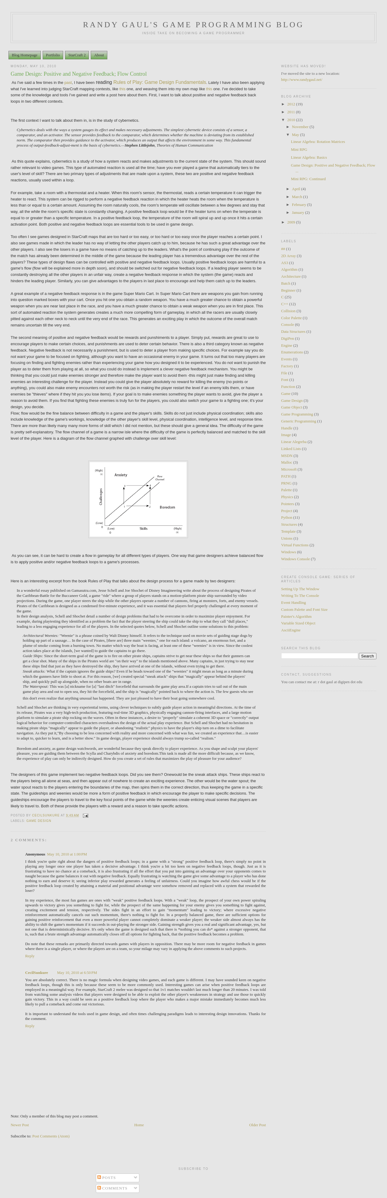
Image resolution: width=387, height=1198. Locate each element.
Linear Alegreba (294, 441)
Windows (288, 552)
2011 (291, 112)
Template (288, 531)
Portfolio (53, 55)
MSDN (287, 455)
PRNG (286, 483)
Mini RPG (299, 149)
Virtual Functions (295, 545)
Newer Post (20, 1125)
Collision (288, 311)
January (298, 212)
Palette (286, 490)
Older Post (257, 1125)
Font (284, 379)
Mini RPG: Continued (308, 179)
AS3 (284, 262)
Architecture (291, 276)
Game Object (291, 407)
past (68, 82)
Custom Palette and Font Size (304, 609)
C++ (284, 304)
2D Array (288, 255)
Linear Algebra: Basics (309, 157)
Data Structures (293, 331)
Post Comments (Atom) (51, 1136)
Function (288, 386)
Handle (287, 428)
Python (286, 517)
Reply (29, 956)
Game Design (38, 820)
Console (287, 324)
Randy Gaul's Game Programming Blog (193, 24)
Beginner (288, 290)
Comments (112, 1188)
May (296, 134)
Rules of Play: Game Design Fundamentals (159, 82)
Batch (285, 283)
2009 (291, 222)
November (301, 126)
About (99, 55)
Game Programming (297, 414)
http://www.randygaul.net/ (301, 79)
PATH (286, 476)
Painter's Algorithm (296, 616)
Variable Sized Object (298, 623)
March (297, 196)
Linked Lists (291, 448)
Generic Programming (298, 421)
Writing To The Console (300, 595)
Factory (287, 366)
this (122, 89)
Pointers (287, 503)
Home (139, 1125)
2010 (291, 119)
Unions (287, 538)
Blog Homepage (24, 55)
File (284, 373)
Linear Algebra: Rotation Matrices (318, 141)
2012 (291, 104)
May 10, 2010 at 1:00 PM (67, 854)
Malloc (286, 462)
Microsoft (289, 469)
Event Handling (293, 602)
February (299, 204)
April (296, 189)
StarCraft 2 (77, 55)
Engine (286, 345)
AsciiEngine (291, 630)
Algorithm (289, 269)
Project (286, 510)
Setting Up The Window (300, 589)
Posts (106, 1177)
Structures (289, 524)
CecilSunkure (36, 972)
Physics (287, 497)
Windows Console (295, 559)
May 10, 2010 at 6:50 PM (77, 972)
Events (286, 359)
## (283, 249)
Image (286, 434)
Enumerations (292, 352)
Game (286, 393)
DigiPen (287, 338)
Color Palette (291, 318)
